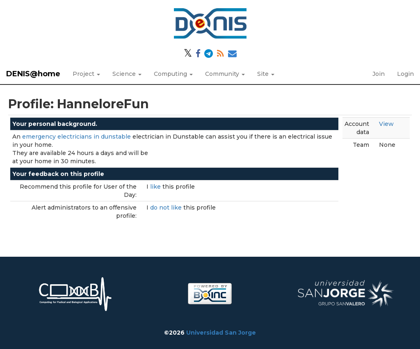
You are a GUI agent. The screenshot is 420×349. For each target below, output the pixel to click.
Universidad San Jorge (221, 332)
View (386, 124)
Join (378, 74)
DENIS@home (33, 73)
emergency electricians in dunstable (76, 136)
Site (265, 74)
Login (405, 74)
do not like (166, 207)
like (156, 186)
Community (225, 74)
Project (86, 74)
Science (127, 74)
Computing (173, 74)
